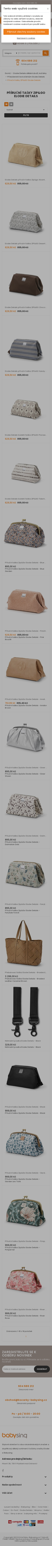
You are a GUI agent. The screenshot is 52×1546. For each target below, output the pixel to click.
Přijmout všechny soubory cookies (26, 31)
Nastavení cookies (26, 38)
